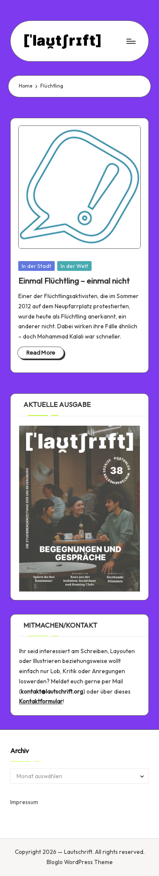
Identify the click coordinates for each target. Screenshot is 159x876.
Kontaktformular (41, 701)
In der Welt (74, 265)
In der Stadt (36, 265)
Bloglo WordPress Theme (80, 862)
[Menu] (130, 41)
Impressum (24, 802)
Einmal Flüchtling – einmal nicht (74, 281)
